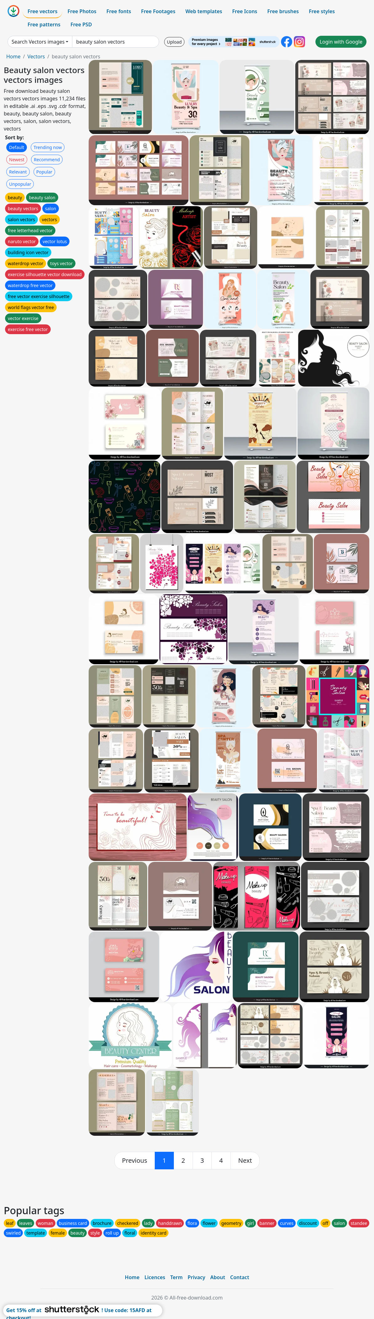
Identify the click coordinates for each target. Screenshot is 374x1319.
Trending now (48, 147)
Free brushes (283, 11)
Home (13, 56)
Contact (239, 1277)
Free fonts (118, 11)
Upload (174, 42)
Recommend (47, 160)
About (217, 1277)
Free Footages (158, 11)
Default (16, 147)
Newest (16, 160)
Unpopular (20, 184)
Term (176, 1277)
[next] (245, 1160)
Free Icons (244, 11)
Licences (154, 1277)
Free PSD (81, 24)
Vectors (36, 56)
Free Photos (81, 11)
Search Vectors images (38, 41)
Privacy (196, 1277)
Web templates (203, 11)
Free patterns (44, 24)
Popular (44, 172)
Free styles (322, 11)
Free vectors (42, 11)
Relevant (18, 172)
